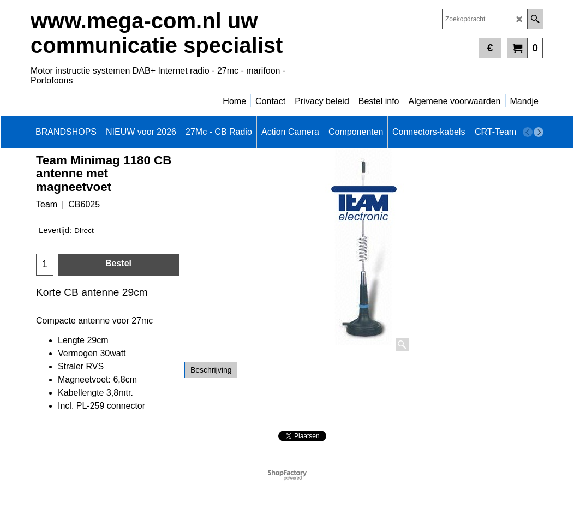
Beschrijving (210, 370)
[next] (538, 132)
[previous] (528, 132)
